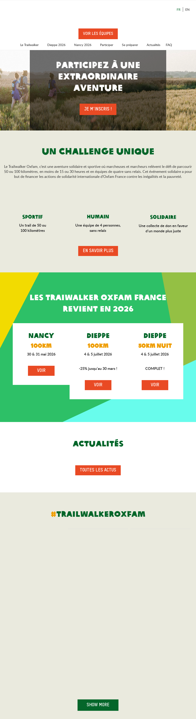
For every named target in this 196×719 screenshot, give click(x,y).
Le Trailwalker (31, 45)
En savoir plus (98, 251)
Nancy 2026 (85, 45)
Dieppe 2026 (58, 45)
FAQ (169, 45)
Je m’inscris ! (98, 109)
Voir (41, 370)
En (187, 9)
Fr (179, 9)
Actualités (153, 45)
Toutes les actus (98, 470)
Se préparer (132, 45)
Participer (109, 45)
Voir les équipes (98, 34)
